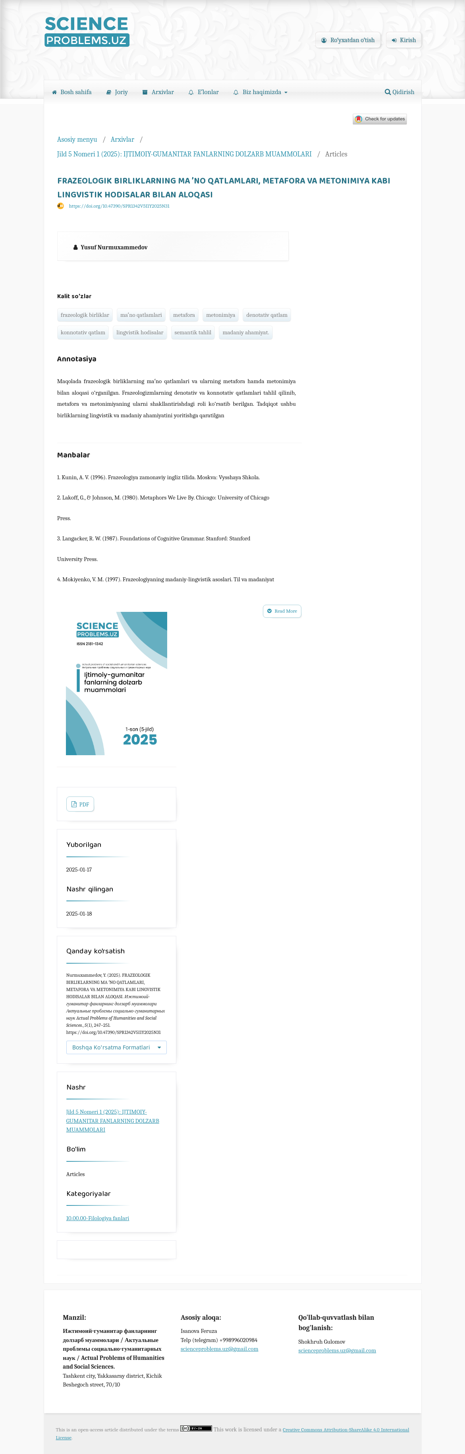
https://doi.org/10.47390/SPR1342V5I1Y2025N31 (119, 206)
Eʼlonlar (204, 92)
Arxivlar (158, 92)
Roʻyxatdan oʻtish (347, 40)
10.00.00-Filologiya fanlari (97, 1218)
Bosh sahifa (72, 92)
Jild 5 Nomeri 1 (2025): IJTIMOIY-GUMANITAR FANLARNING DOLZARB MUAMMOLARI (184, 154)
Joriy (117, 92)
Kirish (404, 40)
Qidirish (400, 92)
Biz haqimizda (258, 92)
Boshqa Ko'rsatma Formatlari (111, 1047)
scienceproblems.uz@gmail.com (220, 1348)
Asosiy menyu (77, 139)
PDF (83, 804)
